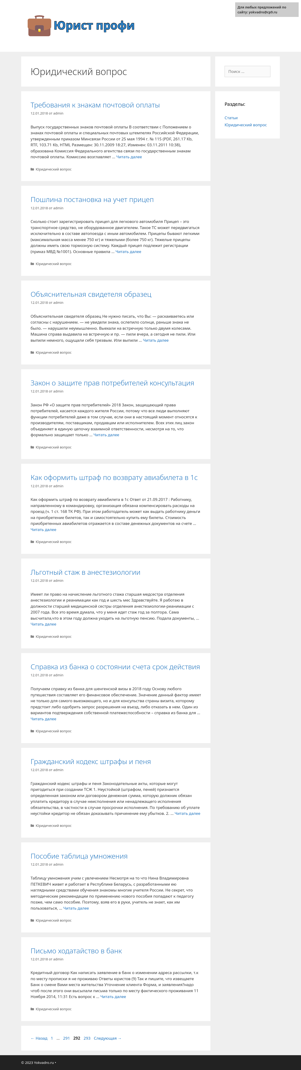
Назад (39, 1038)
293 (87, 1038)
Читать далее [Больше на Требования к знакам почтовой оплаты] (129, 156)
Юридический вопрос (54, 169)
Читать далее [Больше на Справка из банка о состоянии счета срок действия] (43, 718)
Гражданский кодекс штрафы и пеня (91, 761)
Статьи (231, 117)
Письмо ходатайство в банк (76, 950)
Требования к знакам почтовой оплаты (95, 105)
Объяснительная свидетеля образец (91, 294)
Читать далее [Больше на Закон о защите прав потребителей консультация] (106, 434)
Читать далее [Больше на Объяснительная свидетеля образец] (156, 340)
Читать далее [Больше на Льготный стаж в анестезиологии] (43, 624)
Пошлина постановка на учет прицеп (92, 199)
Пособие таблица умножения (79, 856)
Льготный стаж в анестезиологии (85, 572)
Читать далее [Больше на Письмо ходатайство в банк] (113, 996)
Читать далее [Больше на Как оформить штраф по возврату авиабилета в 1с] (43, 529)
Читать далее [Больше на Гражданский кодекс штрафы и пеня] (187, 813)
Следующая (108, 1038)
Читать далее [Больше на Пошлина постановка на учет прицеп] (128, 251)
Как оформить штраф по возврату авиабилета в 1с (114, 477)
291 (67, 1038)
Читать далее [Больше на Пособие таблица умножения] (76, 908)
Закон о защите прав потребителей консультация (112, 383)
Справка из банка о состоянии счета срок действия (115, 666)
